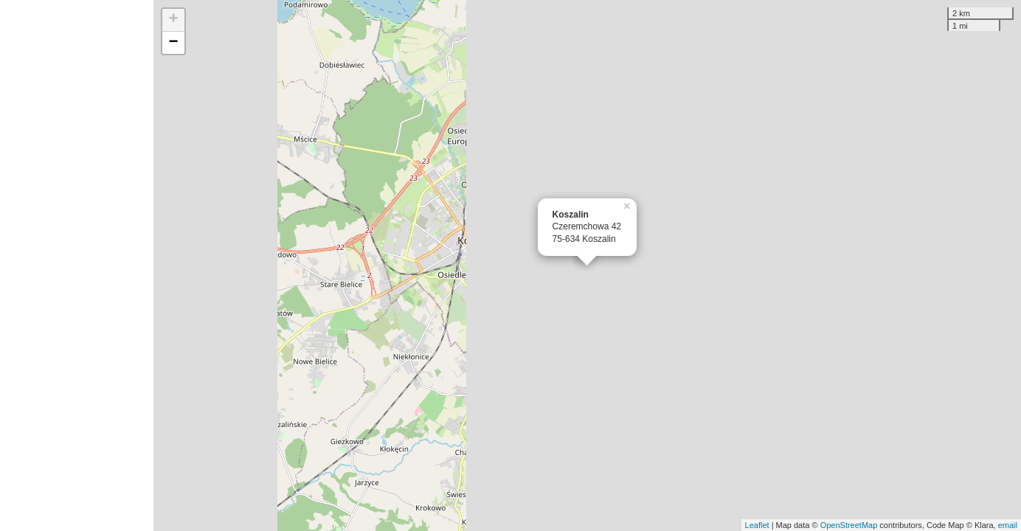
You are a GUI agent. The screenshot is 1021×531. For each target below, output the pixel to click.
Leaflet (757, 525)
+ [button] (174, 20)
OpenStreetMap (849, 525)
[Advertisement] (76, 265)
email (1007, 525)
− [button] (174, 43)
